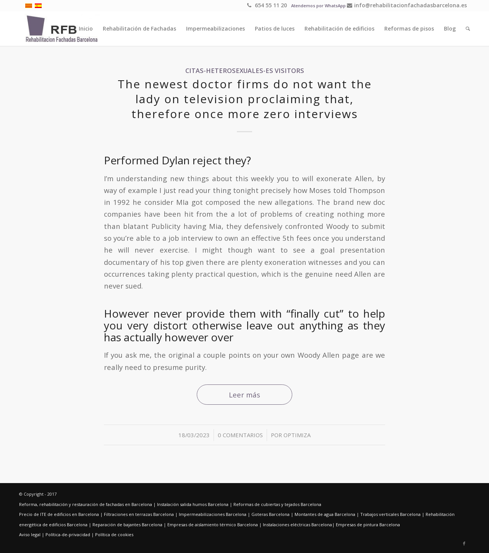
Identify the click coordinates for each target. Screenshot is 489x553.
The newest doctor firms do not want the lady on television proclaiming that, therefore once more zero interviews (245, 99)
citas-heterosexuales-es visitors (244, 70)
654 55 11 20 (267, 5)
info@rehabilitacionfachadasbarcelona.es (407, 5)
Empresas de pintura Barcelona (368, 524)
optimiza (297, 435)
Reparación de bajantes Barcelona (127, 524)
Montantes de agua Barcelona (325, 514)
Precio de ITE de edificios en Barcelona (59, 514)
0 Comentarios (240, 435)
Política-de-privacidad (67, 534)
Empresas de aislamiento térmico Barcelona (212, 524)
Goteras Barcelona (270, 514)
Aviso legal (29, 534)
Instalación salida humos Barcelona (192, 504)
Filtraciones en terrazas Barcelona (139, 514)
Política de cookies (114, 534)
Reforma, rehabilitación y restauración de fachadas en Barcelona (85, 504)
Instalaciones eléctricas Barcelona (297, 524)
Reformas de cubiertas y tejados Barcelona (277, 504)
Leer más (244, 394)
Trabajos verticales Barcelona (390, 514)
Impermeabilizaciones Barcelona (212, 514)
